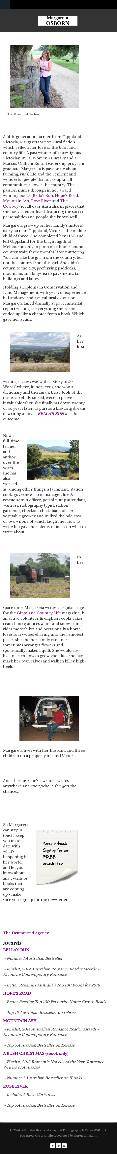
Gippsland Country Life (39, 613)
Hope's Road (66, 196)
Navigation (5, 4)
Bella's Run (43, 196)
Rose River (41, 201)
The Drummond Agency (26, 933)
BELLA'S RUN (51, 414)
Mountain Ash (16, 201)
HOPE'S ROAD (17, 993)
